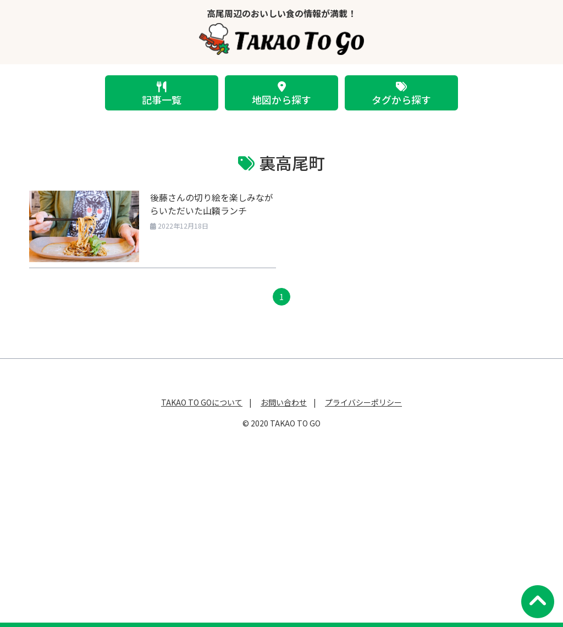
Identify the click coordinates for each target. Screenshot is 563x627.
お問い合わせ (284, 402)
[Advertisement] (281, 521)
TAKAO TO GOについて (201, 402)
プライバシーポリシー (363, 402)
